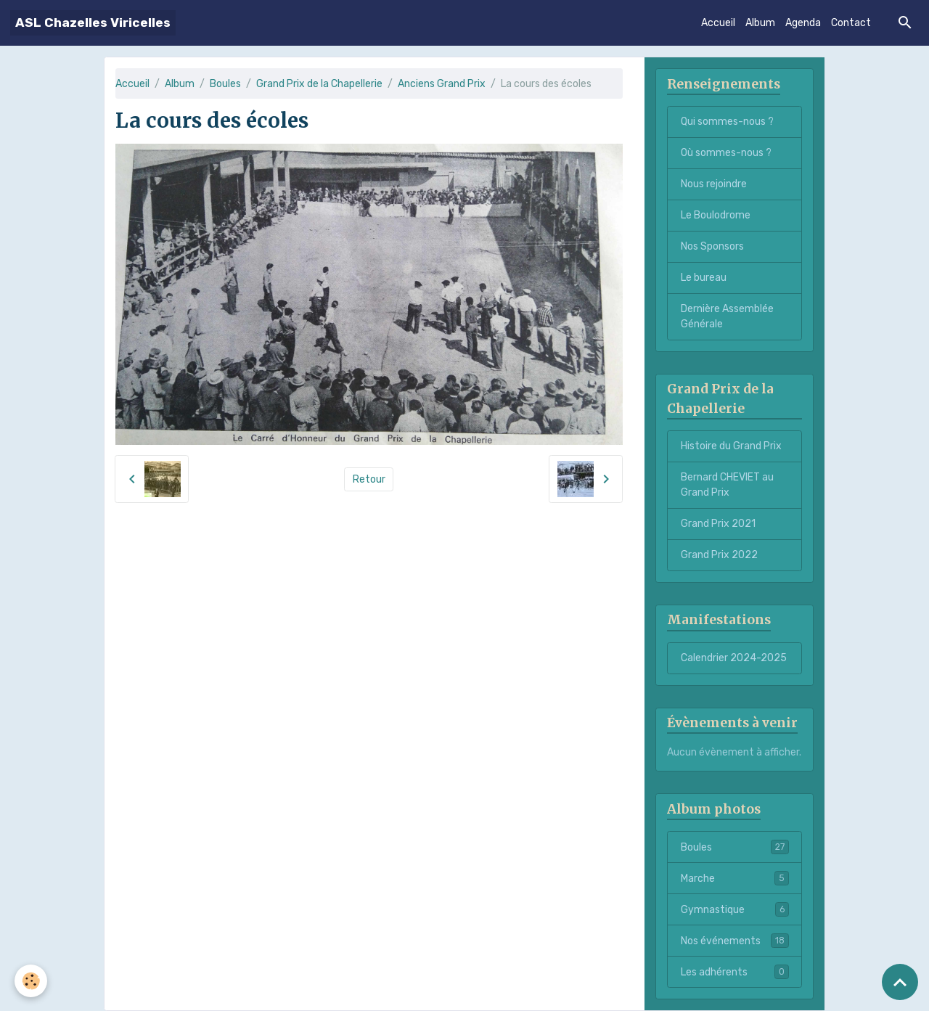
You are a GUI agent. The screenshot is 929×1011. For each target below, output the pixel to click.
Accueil (718, 23)
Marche (735, 878)
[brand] (93, 23)
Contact (851, 23)
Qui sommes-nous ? (727, 121)
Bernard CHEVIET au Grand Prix (727, 485)
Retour (369, 479)
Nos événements (735, 940)
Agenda (803, 23)
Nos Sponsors (712, 246)
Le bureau (704, 277)
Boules (225, 84)
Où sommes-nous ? (726, 153)
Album (760, 23)
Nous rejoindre (714, 184)
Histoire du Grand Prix (731, 446)
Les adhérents (735, 972)
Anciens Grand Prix (442, 84)
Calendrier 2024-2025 (734, 658)
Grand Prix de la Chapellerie (319, 84)
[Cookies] (31, 981)
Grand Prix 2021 (718, 523)
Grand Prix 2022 (719, 555)
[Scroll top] (900, 982)
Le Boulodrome (715, 215)
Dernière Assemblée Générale (727, 316)
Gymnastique (735, 909)
